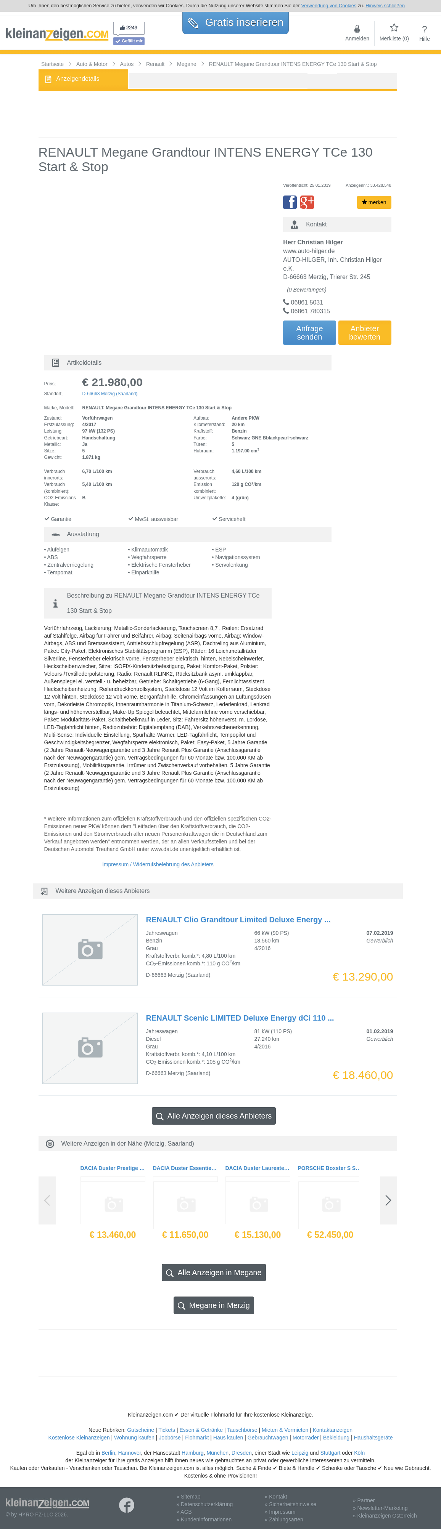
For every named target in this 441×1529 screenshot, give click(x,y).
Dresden (242, 1453)
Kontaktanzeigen (332, 1430)
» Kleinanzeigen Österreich (385, 1516)
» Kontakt (276, 1497)
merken (374, 202)
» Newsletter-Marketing (380, 1508)
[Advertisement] (217, 114)
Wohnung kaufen (134, 1437)
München (217, 1453)
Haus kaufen (228, 1437)
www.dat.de (164, 849)
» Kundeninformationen (204, 1519)
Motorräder (306, 1437)
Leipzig (299, 1453)
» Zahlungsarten (284, 1519)
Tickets (166, 1430)
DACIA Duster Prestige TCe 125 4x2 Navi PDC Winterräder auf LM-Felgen (112, 1168)
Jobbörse (170, 1437)
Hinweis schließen (385, 5)
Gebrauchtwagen (268, 1437)
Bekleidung (336, 1437)
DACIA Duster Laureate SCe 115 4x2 (257, 1168)
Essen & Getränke (201, 1430)
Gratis (235, 22)
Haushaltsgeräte (373, 1437)
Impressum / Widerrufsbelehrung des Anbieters (158, 864)
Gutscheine (140, 1430)
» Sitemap (188, 1497)
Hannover (129, 1453)
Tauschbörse (242, 1430)
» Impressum (280, 1512)
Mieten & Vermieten (285, 1430)
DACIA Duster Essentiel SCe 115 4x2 (185, 1168)
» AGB (184, 1512)
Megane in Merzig (214, 1305)
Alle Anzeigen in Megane (213, 1272)
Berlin (108, 1453)
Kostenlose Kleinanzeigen (79, 1437)
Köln (359, 1453)
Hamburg (193, 1453)
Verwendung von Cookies (328, 5)
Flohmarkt (197, 1437)
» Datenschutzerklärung (204, 1504)
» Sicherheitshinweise (290, 1504)
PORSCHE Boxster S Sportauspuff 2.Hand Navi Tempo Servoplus (330, 1168)
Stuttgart (330, 1453)
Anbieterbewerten (364, 332)
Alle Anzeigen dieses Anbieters (214, 1116)
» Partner (364, 1500)
